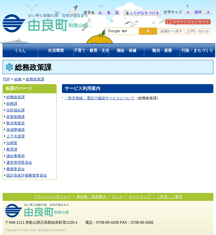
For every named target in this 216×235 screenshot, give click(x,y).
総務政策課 (35, 79)
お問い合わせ (198, 31)
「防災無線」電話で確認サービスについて (100, 98)
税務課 (11, 103)
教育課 (11, 149)
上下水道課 (15, 136)
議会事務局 (15, 156)
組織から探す (171, 31)
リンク (117, 197)
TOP (6, 79)
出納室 (11, 143)
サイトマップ (140, 197)
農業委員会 (15, 169)
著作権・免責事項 (91, 197)
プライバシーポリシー (52, 197)
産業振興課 (15, 117)
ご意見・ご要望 (169, 197)
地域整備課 (15, 129)
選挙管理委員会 (19, 162)
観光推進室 (15, 123)
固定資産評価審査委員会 (26, 175)
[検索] (121, 31)
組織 (18, 79)
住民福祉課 (15, 110)
